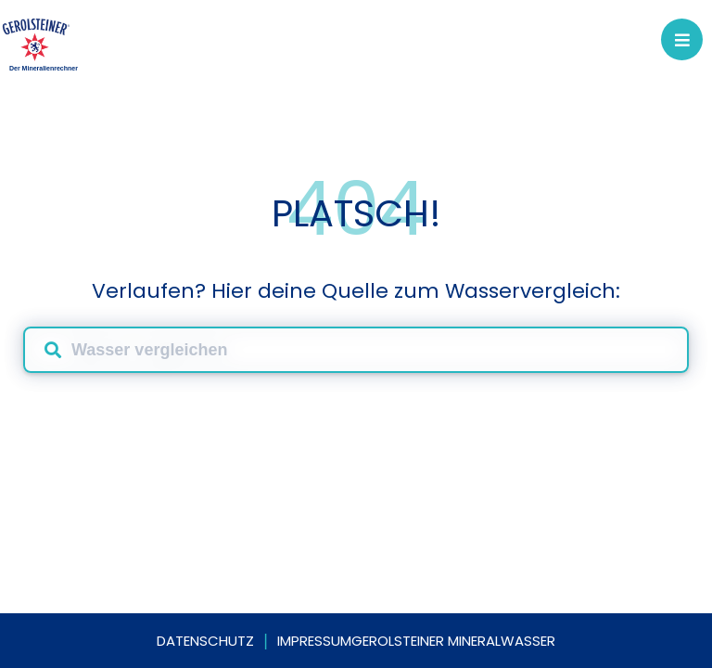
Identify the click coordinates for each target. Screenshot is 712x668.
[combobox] (356, 350)
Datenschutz (205, 640)
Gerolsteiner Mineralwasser (453, 640)
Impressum (314, 640)
